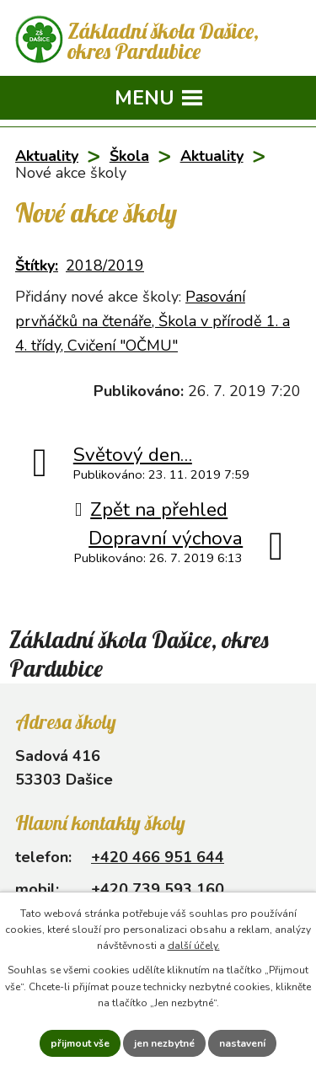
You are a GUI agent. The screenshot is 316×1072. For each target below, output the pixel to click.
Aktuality (46, 156)
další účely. (194, 945)
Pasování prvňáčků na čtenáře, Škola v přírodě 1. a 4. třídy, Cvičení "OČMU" (152, 321)
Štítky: (36, 265)
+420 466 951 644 (157, 857)
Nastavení (242, 1043)
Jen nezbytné (164, 1043)
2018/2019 (105, 265)
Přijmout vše (80, 1043)
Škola (129, 156)
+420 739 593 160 (157, 889)
